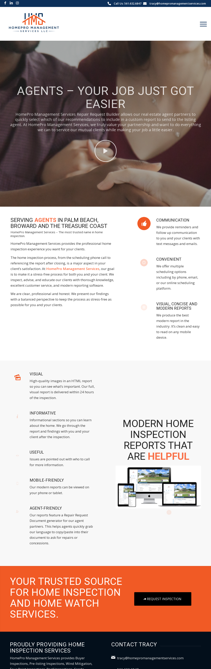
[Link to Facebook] (5, 3)
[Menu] (202, 24)
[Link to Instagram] (17, 3)
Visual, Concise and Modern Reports (176, 306)
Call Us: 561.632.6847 (127, 3)
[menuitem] (202, 24)
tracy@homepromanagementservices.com (177, 3)
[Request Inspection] (162, 599)
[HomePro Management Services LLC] (34, 24)
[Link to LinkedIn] (11, 3)
